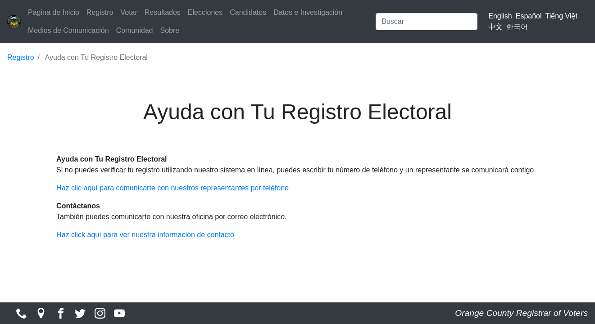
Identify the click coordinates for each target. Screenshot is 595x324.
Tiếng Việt (561, 16)
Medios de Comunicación (68, 30)
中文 (495, 27)
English (500, 16)
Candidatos (248, 12)
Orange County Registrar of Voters (521, 313)
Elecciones (205, 12)
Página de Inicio (53, 12)
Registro (100, 12)
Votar (128, 12)
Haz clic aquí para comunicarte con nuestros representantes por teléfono (172, 188)
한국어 (517, 27)
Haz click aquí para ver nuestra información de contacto (145, 234)
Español (529, 16)
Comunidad (134, 30)
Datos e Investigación (307, 12)
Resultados (163, 12)
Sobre (169, 30)
